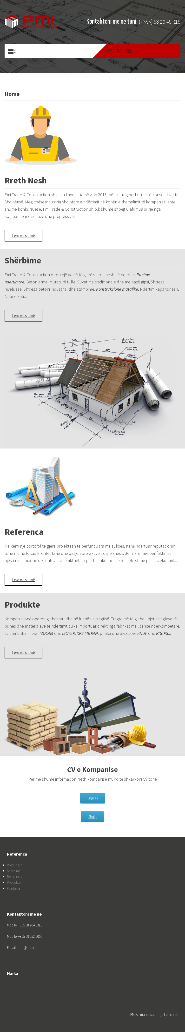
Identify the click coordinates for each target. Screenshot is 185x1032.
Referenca (14, 876)
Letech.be (171, 1014)
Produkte (13, 882)
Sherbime (13, 871)
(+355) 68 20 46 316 (159, 22)
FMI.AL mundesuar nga (147, 1014)
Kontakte (13, 888)
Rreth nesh (14, 865)
